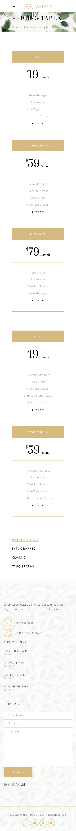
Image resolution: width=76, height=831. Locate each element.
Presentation (25, 539)
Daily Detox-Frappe (16, 651)
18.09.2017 (9, 654)
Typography (23, 566)
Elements (28, 27)
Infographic (23, 548)
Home (15, 27)
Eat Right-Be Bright (16, 674)
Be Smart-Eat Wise (15, 663)
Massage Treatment (16, 686)
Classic (19, 557)
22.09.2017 (9, 689)
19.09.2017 (9, 666)
